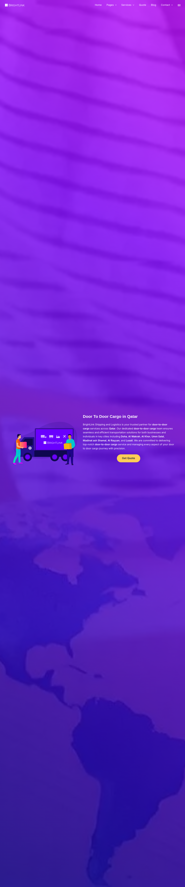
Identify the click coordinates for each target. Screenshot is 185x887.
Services (127, 5)
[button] (115, 5)
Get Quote (128, 458)
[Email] (179, 5)
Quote (142, 4)
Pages (112, 5)
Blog (153, 4)
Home (98, 4)
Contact (167, 5)
